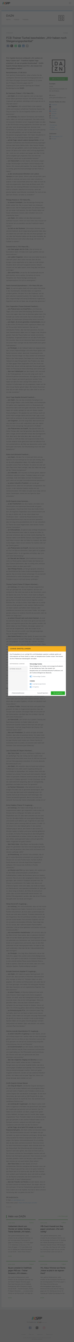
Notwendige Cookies (17, 664)
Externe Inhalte (15, 669)
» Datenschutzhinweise (17, 693)
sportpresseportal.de (39, 684)
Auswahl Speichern (42, 693)
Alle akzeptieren (58, 693)
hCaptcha (36, 687)
